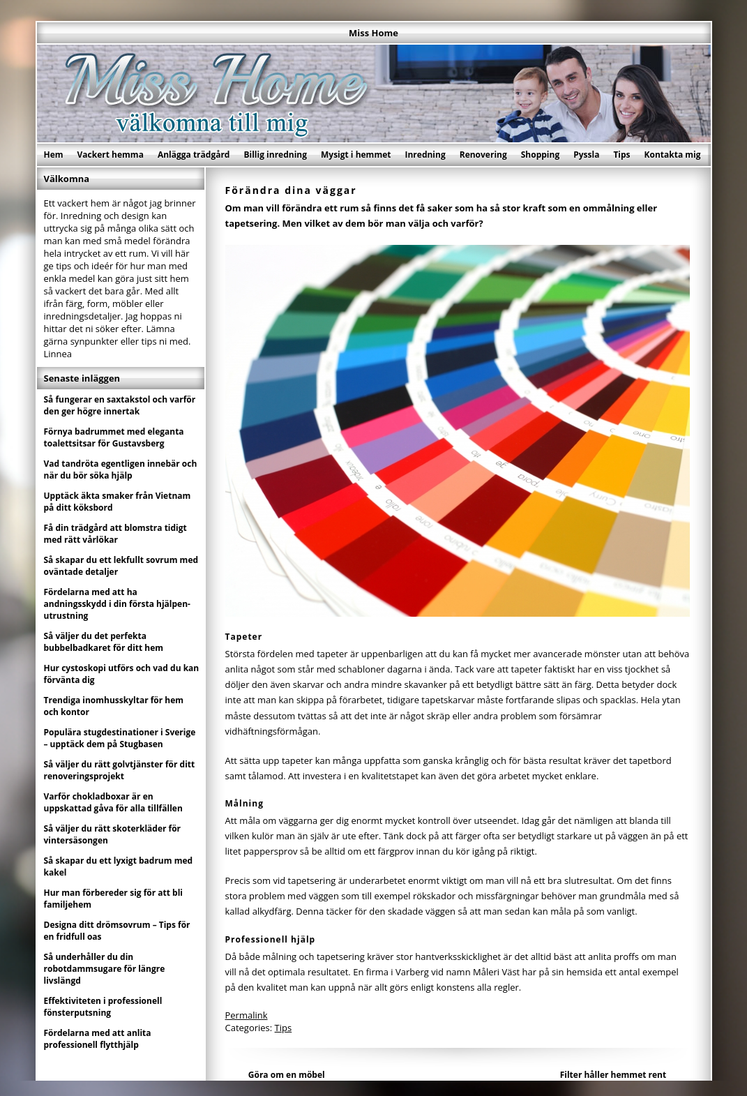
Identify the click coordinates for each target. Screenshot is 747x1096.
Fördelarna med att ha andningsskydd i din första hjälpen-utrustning (117, 604)
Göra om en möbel (286, 1075)
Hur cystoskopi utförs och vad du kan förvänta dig (121, 674)
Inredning (425, 154)
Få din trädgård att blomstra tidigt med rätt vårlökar (115, 534)
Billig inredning (275, 154)
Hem (53, 154)
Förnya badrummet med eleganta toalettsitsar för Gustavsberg (114, 437)
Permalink (246, 1015)
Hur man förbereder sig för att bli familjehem (113, 898)
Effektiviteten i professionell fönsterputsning (103, 1007)
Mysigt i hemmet (356, 154)
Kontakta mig (672, 154)
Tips (621, 154)
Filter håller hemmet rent (613, 1075)
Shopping (540, 154)
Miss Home (373, 33)
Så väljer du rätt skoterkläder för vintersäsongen (112, 834)
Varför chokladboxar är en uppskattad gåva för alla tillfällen (113, 802)
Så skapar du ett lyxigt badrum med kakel (118, 866)
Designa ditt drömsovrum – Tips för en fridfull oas (117, 931)
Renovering (483, 154)
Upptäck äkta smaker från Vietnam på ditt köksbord (117, 501)
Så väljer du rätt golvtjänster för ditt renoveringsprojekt (119, 770)
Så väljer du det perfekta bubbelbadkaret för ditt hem (104, 642)
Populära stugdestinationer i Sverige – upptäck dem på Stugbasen (120, 738)
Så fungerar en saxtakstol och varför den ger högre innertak (120, 405)
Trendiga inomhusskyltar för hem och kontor (114, 706)
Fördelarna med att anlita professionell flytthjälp (97, 1039)
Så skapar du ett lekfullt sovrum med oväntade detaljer (121, 566)
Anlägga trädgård (194, 154)
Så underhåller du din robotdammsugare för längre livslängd (104, 968)
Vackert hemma (110, 154)
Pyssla (586, 154)
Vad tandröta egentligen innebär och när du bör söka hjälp (120, 469)
